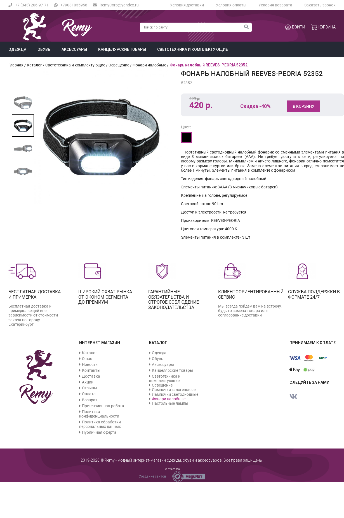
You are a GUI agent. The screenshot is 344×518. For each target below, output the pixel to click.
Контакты (91, 370)
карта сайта (172, 469)
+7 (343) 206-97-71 (28, 5)
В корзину (303, 106)
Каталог (34, 65)
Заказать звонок (320, 5)
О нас (87, 358)
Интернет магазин (99, 342)
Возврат (89, 400)
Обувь (43, 49)
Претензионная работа (103, 406)
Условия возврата (275, 5)
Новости (90, 364)
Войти (295, 27)
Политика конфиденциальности (99, 413)
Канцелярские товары (122, 49)
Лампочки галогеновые (173, 389)
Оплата (89, 394)
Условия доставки (187, 5)
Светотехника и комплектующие (192, 49)
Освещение (119, 65)
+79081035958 (70, 5)
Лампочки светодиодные (175, 394)
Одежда (17, 49)
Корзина (323, 27)
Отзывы (89, 388)
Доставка (91, 376)
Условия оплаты (231, 5)
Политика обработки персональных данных (100, 424)
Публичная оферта (99, 432)
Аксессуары (74, 49)
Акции (87, 382)
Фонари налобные (149, 65)
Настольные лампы (170, 403)
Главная (15, 65)
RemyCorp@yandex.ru (116, 5)
